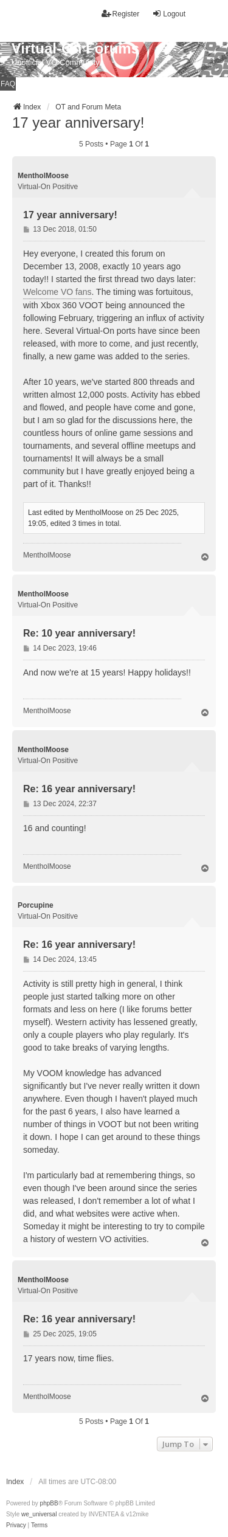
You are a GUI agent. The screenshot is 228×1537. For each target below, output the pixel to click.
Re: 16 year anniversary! (79, 789)
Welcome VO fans (57, 292)
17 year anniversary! (78, 122)
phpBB (49, 1503)
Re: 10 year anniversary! (79, 633)
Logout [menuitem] (168, 13)
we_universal (39, 1514)
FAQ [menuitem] (8, 84)
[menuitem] (16, 1525)
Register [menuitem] (121, 13)
